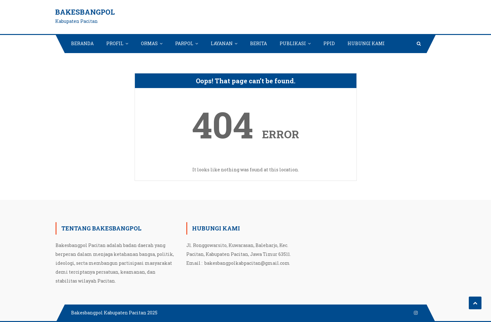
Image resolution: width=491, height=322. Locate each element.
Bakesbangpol (85, 12)
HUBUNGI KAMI (366, 43)
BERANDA (82, 43)
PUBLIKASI (293, 43)
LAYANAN (222, 43)
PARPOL (184, 43)
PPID (329, 43)
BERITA (258, 43)
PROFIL (114, 43)
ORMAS (149, 43)
